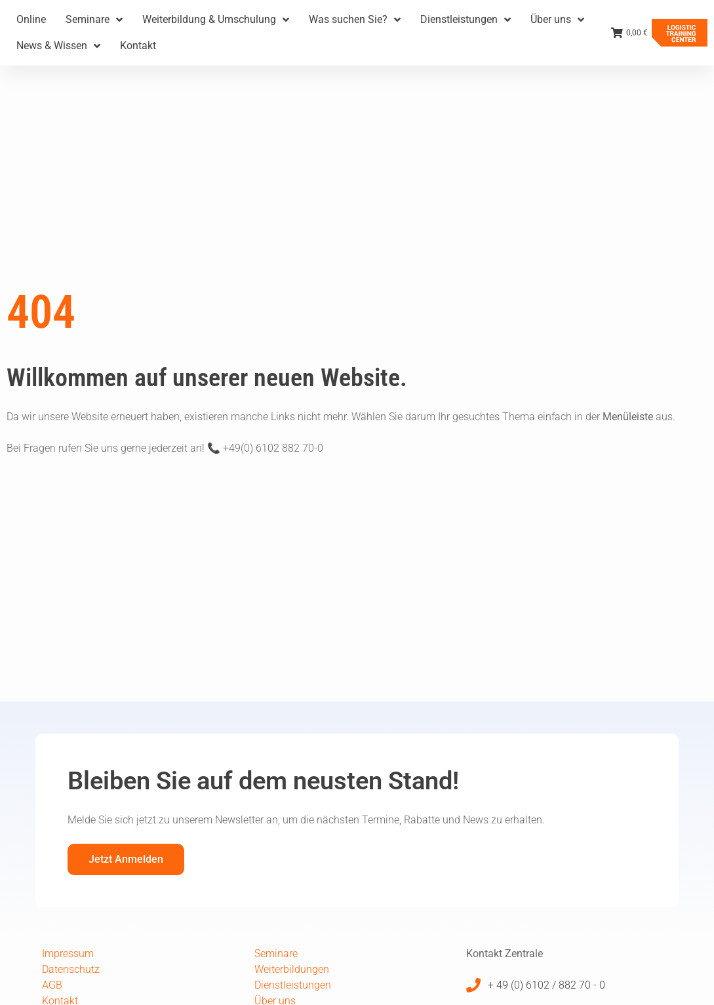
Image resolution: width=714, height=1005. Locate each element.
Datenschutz (71, 969)
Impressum (68, 953)
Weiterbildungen (291, 969)
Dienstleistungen (292, 985)
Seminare (276, 953)
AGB (52, 985)
